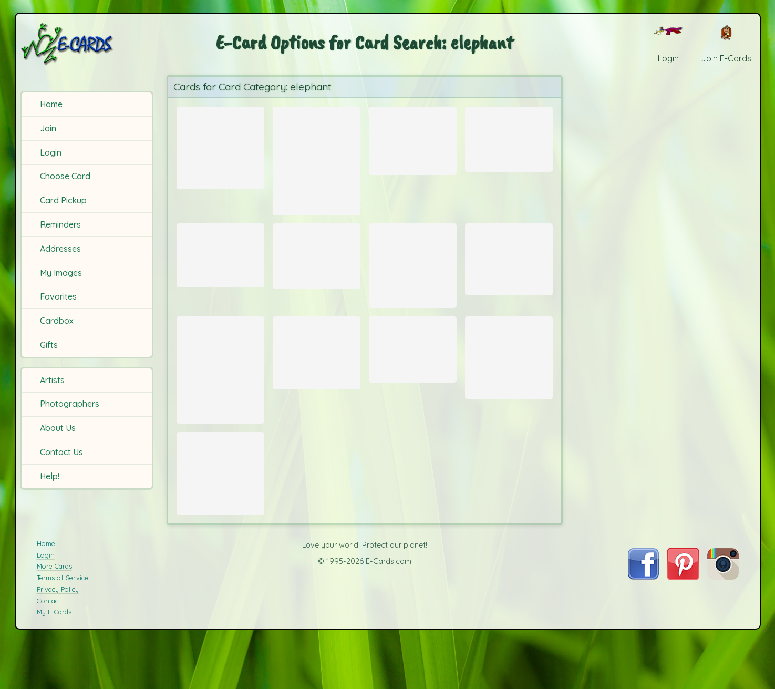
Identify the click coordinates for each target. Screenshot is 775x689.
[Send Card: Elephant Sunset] (412, 137)
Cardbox (57, 320)
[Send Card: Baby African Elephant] (508, 379)
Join (48, 128)
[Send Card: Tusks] (412, 370)
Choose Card (65, 176)
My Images (61, 273)
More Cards (54, 613)
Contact (48, 647)
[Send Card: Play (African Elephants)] (508, 136)
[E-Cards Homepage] (85, 44)
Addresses (60, 248)
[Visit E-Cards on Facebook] (643, 623)
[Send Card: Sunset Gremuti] (220, 146)
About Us (58, 428)
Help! (49, 476)
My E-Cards (54, 658)
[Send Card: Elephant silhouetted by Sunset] (508, 267)
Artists (52, 380)
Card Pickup (63, 200)
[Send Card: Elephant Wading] (220, 509)
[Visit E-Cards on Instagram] (723, 623)
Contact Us (61, 452)
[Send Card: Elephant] (220, 393)
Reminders (60, 224)
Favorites (58, 296)
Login (50, 152)
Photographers (69, 403)
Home (51, 104)
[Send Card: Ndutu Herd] (412, 277)
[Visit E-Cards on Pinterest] (683, 623)
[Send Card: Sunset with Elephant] (316, 266)
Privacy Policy (58, 636)
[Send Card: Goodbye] (316, 161)
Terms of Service (62, 624)
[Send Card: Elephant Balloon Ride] (220, 265)
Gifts (49, 345)
